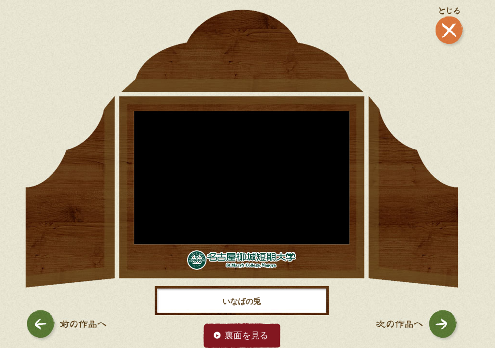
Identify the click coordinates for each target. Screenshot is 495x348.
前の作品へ (66, 325)
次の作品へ (418, 325)
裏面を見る (246, 335)
